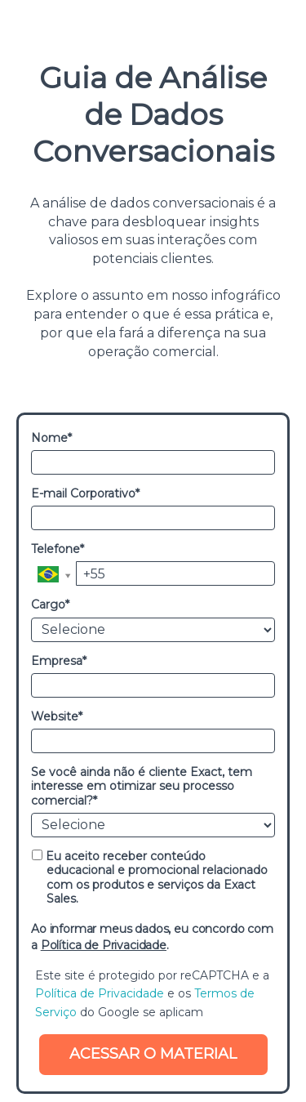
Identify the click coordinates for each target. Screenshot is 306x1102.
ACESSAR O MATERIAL (153, 1054)
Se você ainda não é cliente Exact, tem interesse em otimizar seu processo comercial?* (141, 786)
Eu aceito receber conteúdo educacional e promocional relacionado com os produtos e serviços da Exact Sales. (150, 878)
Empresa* (58, 661)
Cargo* (50, 605)
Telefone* (57, 549)
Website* (56, 717)
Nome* (51, 438)
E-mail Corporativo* (85, 494)
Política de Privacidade (103, 945)
